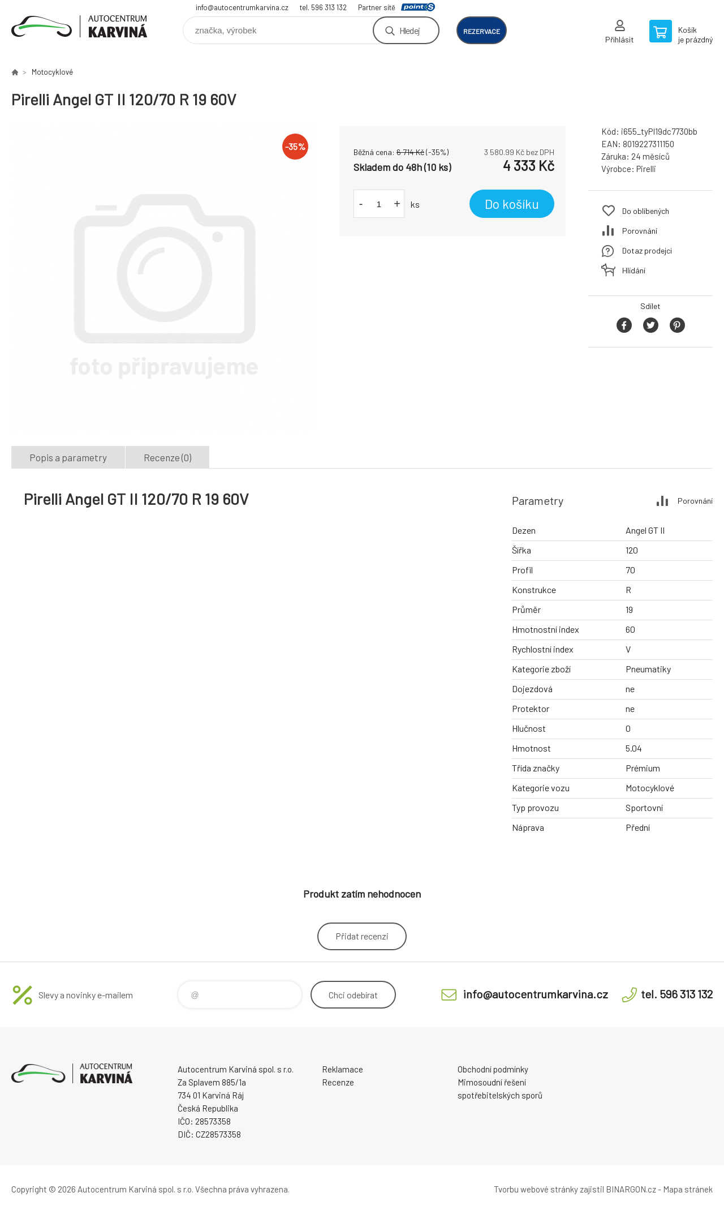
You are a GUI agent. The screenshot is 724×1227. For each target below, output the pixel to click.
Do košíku (512, 204)
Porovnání (639, 230)
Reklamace (342, 1069)
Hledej (409, 30)
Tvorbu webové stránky (536, 1189)
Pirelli (646, 169)
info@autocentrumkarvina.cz (242, 7)
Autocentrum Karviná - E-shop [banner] (79, 26)
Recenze (338, 1082)
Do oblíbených (645, 211)
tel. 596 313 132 (323, 7)
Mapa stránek (688, 1189)
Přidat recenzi (362, 935)
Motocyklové (52, 71)
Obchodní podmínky (493, 1069)
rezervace (481, 31)
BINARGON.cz (631, 1189)
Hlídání (633, 270)
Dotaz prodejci (647, 250)
